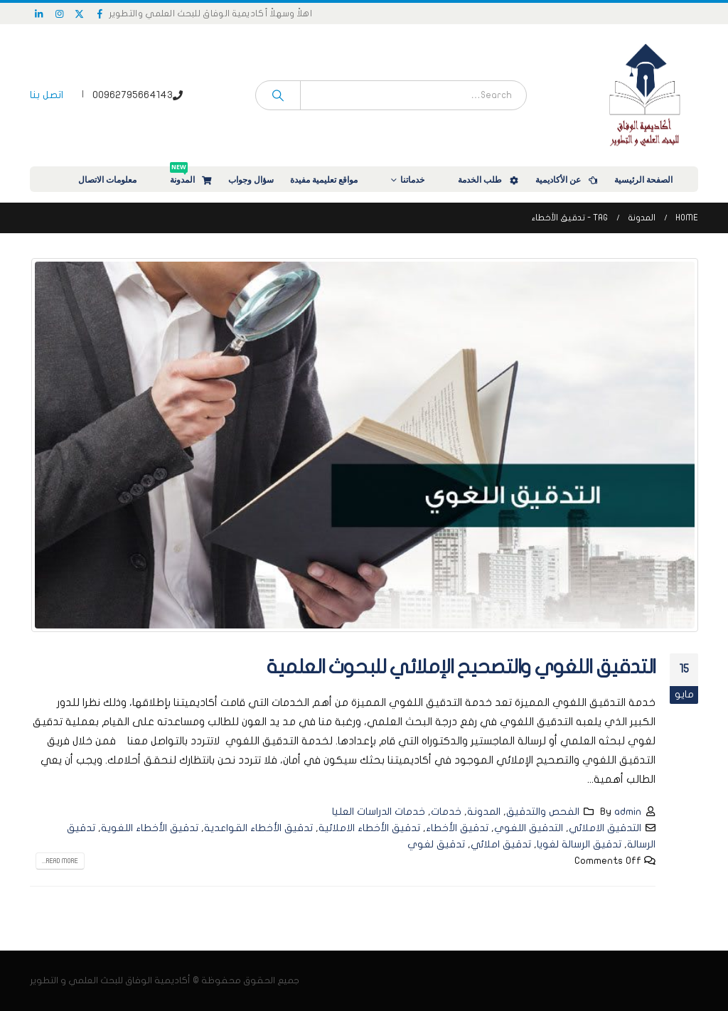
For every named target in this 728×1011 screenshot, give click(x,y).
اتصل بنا (46, 95)
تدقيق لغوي (436, 844)
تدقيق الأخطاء (457, 828)
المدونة (191, 176)
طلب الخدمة (489, 179)
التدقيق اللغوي (528, 828)
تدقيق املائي (501, 844)
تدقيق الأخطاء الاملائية (369, 828)
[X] (79, 13)
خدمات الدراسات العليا (378, 811)
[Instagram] (59, 13)
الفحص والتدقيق (542, 811)
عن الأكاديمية (567, 179)
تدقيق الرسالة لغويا (579, 844)
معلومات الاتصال (116, 179)
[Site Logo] (645, 95)
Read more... (60, 861)
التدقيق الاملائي (605, 828)
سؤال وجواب (251, 179)
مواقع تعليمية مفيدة (333, 179)
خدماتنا (421, 179)
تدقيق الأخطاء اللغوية (149, 828)
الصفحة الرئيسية (652, 179)
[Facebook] (100, 13)
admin (627, 811)
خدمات (446, 811)
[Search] (278, 95)
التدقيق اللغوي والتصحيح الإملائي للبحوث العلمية (461, 667)
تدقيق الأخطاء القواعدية (258, 828)
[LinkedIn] (39, 13)
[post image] (364, 445)
